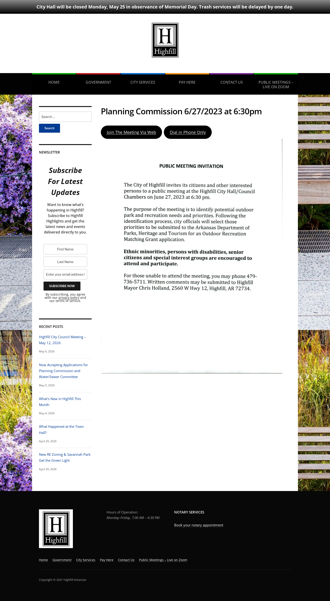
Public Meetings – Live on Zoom (275, 84)
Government (98, 82)
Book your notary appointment (198, 525)
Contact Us (231, 82)
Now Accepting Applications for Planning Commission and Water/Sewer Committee (63, 370)
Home (54, 82)
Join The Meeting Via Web (131, 132)
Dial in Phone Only (188, 132)
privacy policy (68, 297)
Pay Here (187, 82)
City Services (142, 82)
